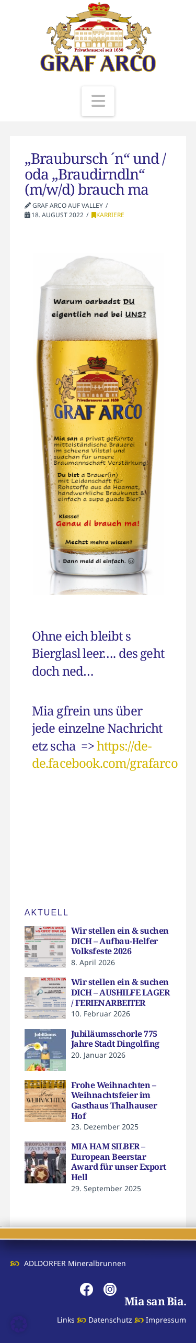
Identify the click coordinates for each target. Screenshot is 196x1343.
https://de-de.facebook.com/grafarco (105, 754)
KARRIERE (107, 214)
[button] (98, 101)
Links (66, 1320)
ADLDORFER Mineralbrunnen (75, 1263)
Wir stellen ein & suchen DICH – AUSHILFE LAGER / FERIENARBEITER (120, 992)
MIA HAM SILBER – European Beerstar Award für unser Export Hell (118, 1161)
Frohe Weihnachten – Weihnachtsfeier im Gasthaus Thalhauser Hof (114, 1100)
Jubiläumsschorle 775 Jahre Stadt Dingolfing (115, 1039)
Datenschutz (110, 1320)
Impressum (166, 1320)
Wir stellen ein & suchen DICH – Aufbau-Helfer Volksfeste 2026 (120, 941)
